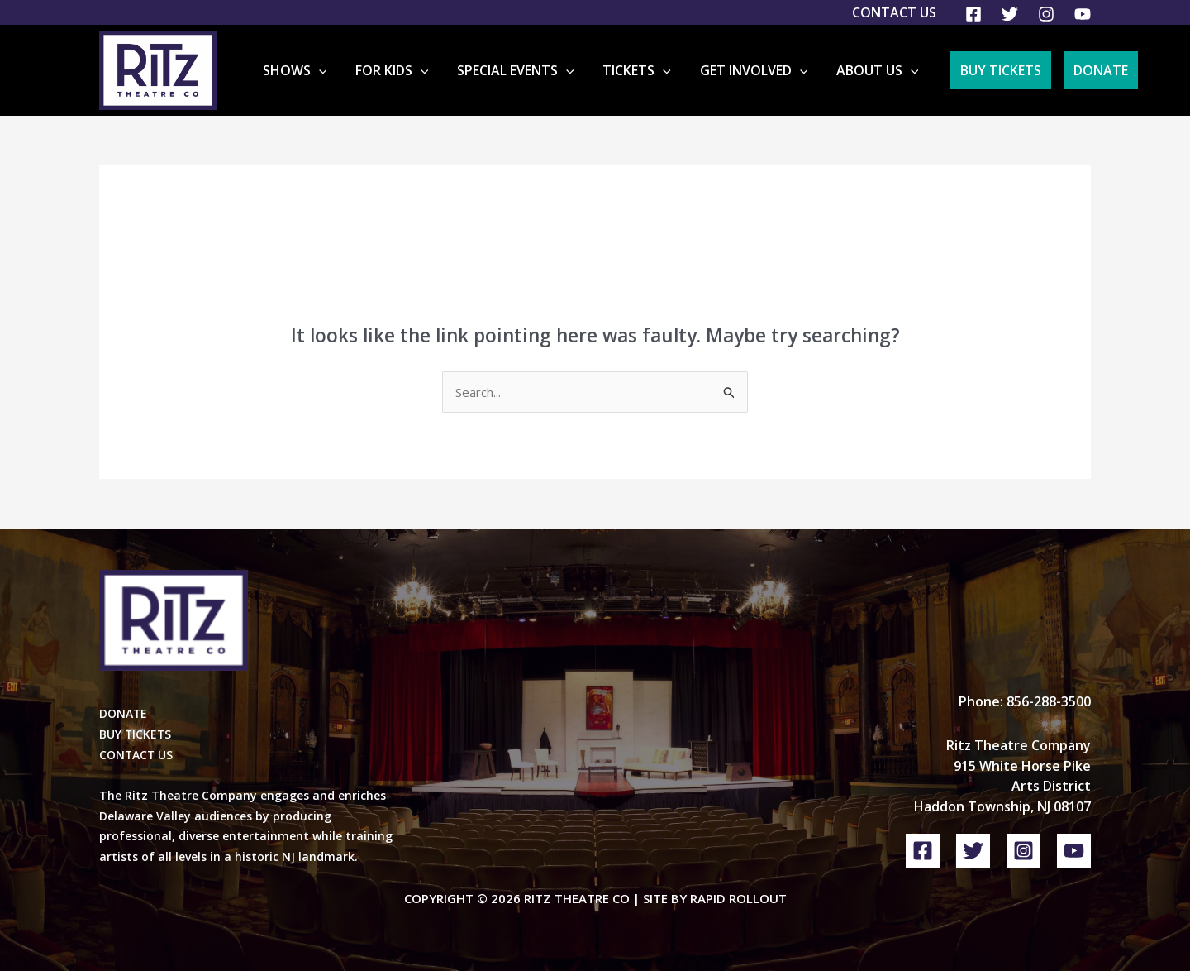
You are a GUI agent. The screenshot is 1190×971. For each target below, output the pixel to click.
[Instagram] (1046, 14)
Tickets (656, 70)
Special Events (544, 70)
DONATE (123, 713)
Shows (340, 70)
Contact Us (894, 12)
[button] (364, 70)
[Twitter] (1010, 14)
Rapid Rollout (738, 898)
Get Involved (765, 70)
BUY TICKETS (136, 734)
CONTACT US (136, 755)
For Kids (429, 70)
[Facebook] (973, 14)
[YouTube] (1082, 14)
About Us (879, 70)
